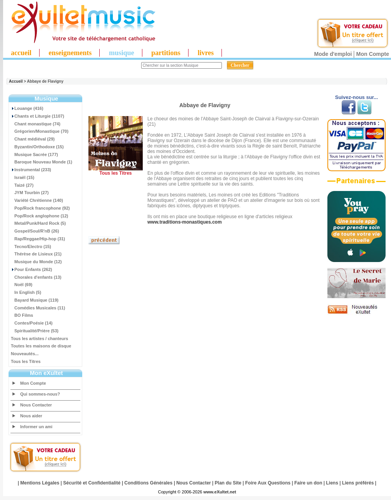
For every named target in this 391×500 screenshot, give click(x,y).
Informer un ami (36, 426)
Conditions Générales (149, 483)
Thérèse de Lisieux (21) (36, 254)
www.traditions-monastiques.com (184, 222)
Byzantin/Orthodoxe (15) (37, 146)
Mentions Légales (39, 483)
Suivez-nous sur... (356, 97)
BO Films (22, 315)
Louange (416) (27, 108)
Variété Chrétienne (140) (37, 200)
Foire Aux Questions (268, 483)
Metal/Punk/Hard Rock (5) (38, 223)
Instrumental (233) (31, 169)
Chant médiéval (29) (33, 139)
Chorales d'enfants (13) (36, 277)
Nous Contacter (36, 405)
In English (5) (26, 292)
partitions (165, 53)
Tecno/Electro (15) (31, 246)
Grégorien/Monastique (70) (39, 131)
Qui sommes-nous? (40, 394)
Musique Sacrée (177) (34, 154)
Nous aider (31, 415)
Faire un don (308, 483)
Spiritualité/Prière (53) (35, 330)
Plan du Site (228, 483)
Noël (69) (21, 284)
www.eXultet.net (219, 492)
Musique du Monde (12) (36, 261)
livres (205, 53)
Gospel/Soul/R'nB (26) (35, 231)
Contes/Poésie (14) (31, 323)
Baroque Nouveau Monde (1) (41, 162)
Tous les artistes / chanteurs (39, 338)
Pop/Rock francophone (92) (40, 208)
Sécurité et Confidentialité (92, 483)
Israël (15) (22, 177)
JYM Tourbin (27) (29, 192)
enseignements (70, 53)
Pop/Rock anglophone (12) (39, 216)
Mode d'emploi (333, 54)
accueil (21, 53)
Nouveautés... (25, 353)
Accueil (16, 81)
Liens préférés (358, 483)
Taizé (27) (22, 185)
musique (121, 53)
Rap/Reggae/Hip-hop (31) (38, 238)
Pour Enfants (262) (31, 269)
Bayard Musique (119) (35, 300)
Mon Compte (372, 54)
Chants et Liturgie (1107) (37, 116)
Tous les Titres (26, 361)
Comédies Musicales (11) (38, 308)
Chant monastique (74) (36, 124)
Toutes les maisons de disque (41, 346)
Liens (332, 483)
